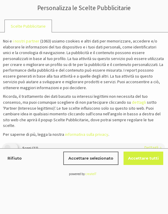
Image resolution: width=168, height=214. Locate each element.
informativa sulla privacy (86, 134)
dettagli (153, 147)
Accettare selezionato (90, 158)
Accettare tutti (143, 158)
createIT (91, 174)
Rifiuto (14, 158)
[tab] (28, 26)
